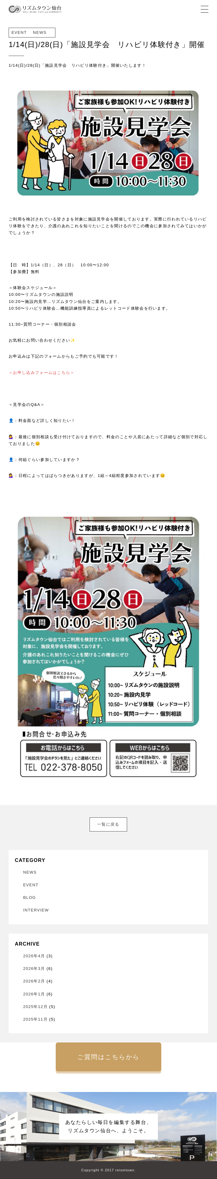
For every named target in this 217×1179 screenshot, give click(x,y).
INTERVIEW (36, 910)
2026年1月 (34, 994)
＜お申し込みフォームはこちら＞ (42, 372)
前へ (16, 820)
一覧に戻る (108, 824)
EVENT (30, 885)
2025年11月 (35, 1019)
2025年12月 (35, 1006)
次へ (200, 820)
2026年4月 (34, 956)
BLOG (29, 897)
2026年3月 (34, 968)
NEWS (30, 872)
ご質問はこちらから (108, 1057)
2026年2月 (34, 981)
